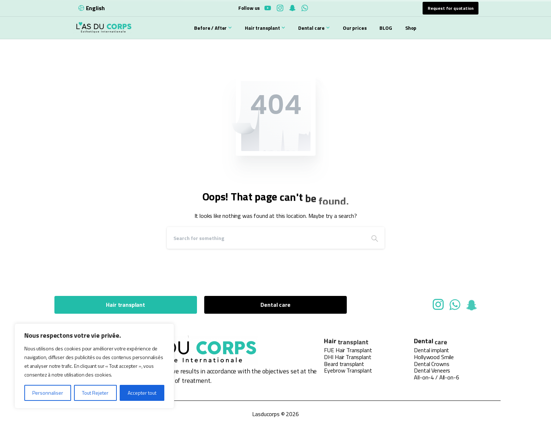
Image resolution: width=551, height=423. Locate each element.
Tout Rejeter (95, 392)
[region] (94, 366)
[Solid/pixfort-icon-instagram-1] (438, 307)
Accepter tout (142, 392)
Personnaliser (47, 392)
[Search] (266, 238)
